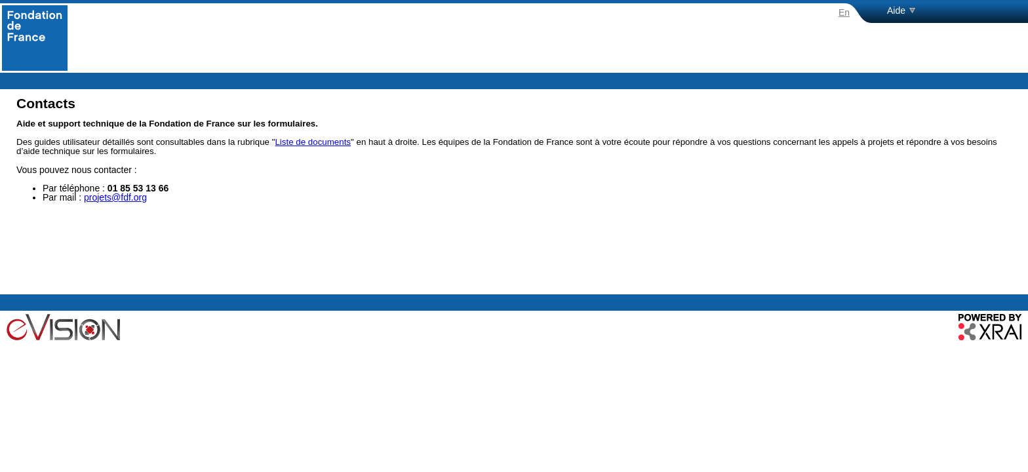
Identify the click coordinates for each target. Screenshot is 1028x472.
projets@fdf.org (115, 197)
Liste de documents (313, 142)
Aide (896, 10)
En (844, 12)
